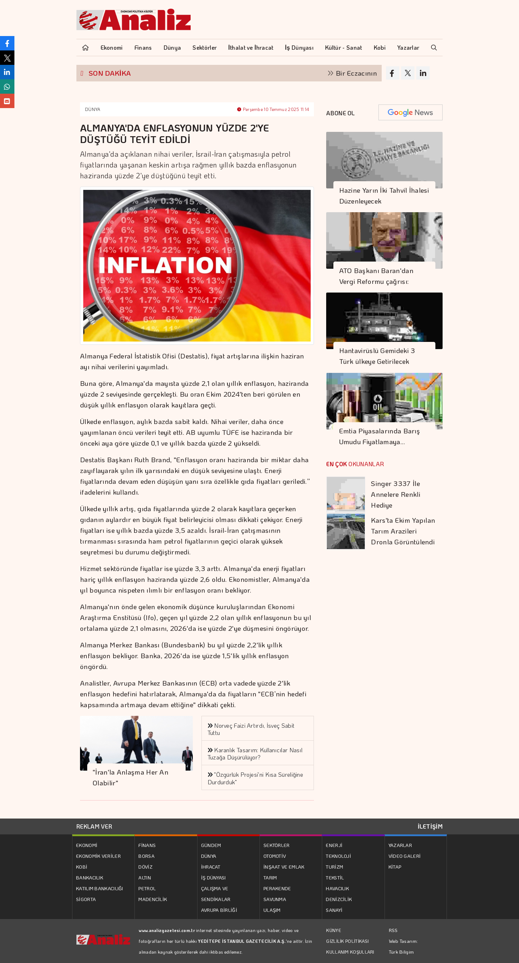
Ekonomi (112, 47)
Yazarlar (408, 47)
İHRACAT (211, 867)
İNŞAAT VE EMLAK (284, 867)
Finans (143, 47)
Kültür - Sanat (343, 47)
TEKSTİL (335, 877)
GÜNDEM (211, 845)
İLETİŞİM (430, 826)
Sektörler (204, 47)
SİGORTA (86, 899)
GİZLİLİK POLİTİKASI (347, 941)
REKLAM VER (94, 826)
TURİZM (334, 867)
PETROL (147, 888)
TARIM (270, 877)
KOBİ (81, 867)
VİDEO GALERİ (405, 856)
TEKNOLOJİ (338, 856)
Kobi (380, 47)
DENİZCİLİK (339, 899)
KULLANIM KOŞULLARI (350, 952)
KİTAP (395, 867)
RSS (393, 930)
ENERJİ (334, 845)
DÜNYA (93, 109)
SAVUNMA (274, 899)
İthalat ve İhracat (250, 47)
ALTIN (144, 877)
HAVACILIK (337, 888)
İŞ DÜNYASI (213, 877)
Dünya (172, 47)
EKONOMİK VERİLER (98, 856)
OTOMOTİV (274, 856)
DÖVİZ (145, 867)
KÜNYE (333, 930)
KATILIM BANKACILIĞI (99, 888)
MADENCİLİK (152, 899)
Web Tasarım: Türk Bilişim (403, 946)
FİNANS (147, 845)
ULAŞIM (272, 910)
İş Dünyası (299, 47)
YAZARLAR (400, 845)
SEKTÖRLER (276, 845)
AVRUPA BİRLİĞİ (219, 910)
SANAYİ (334, 910)
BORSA (146, 856)
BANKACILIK (89, 877)
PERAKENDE (277, 888)
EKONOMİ (86, 845)
